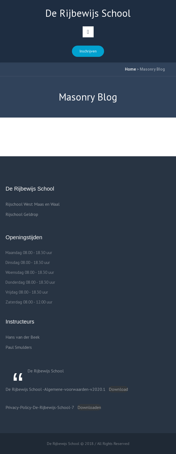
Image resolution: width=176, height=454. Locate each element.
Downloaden (89, 407)
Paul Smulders (18, 347)
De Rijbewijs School (45, 371)
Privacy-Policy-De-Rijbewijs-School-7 (39, 407)
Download (118, 389)
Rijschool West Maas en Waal (32, 204)
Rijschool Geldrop (21, 214)
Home (130, 69)
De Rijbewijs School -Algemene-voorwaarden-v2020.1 (55, 389)
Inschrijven (88, 51)
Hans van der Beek (22, 337)
